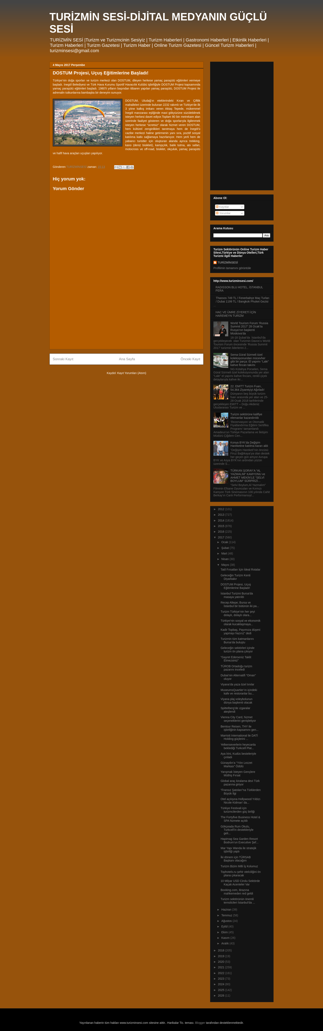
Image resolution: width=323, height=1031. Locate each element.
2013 (221, 514)
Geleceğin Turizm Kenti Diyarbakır (235, 577)
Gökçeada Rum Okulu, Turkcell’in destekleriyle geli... (237, 830)
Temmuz (227, 915)
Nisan (225, 559)
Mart (224, 553)
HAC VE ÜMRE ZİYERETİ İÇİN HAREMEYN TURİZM (236, 314)
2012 (221, 509)
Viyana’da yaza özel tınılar (237, 684)
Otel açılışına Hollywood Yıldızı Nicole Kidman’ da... (240, 800)
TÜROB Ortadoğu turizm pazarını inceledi (236, 668)
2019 (221, 956)
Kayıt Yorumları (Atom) (131, 373)
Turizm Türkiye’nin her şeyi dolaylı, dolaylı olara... (238, 613)
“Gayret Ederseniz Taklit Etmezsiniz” (236, 659)
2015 (221, 526)
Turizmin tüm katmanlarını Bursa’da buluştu (237, 640)
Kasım (225, 937)
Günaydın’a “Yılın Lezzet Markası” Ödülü (236, 764)
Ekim (224, 932)
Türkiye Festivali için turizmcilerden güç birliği (238, 809)
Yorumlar (223, 213)
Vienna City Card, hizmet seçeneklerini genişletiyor (238, 719)
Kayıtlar (222, 206)
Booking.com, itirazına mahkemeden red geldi (237, 891)
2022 (221, 973)
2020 (221, 961)
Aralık (225, 943)
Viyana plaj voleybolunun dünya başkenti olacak (237, 700)
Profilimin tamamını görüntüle (232, 268)
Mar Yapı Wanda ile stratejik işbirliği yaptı (238, 849)
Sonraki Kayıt (63, 359)
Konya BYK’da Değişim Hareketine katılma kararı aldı (249, 444)
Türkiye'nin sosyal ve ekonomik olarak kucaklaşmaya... (240, 622)
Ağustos (226, 921)
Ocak (225, 542)
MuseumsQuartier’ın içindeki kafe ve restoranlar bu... (239, 691)
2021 (221, 967)
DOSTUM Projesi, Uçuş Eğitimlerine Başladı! (236, 586)
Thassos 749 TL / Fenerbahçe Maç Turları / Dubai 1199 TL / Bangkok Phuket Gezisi (242, 299)
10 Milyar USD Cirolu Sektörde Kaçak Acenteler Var (240, 882)
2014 (221, 520)
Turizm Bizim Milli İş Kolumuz (239, 866)
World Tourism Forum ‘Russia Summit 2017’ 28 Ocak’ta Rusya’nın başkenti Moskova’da (249, 328)
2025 (221, 990)
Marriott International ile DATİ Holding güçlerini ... (239, 737)
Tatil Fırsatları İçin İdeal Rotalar (240, 569)
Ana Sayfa (127, 359)
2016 (221, 531)
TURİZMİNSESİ (228, 262)
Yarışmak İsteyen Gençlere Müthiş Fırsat (238, 773)
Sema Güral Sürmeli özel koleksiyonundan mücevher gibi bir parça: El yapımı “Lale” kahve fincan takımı (250, 360)
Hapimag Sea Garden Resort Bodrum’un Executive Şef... (240, 840)
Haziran (226, 909)
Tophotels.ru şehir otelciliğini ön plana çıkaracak (241, 873)
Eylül (224, 926)
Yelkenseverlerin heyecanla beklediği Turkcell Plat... (238, 746)
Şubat (225, 548)
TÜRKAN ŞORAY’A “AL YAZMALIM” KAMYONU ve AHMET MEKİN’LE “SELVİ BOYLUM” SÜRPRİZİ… (248, 476)
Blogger (200, 1022)
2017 (221, 537)
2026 (221, 995)
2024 (221, 984)
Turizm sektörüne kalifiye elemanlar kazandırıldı (246, 416)
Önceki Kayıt (190, 359)
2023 (221, 978)
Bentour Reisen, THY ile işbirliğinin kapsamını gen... (240, 728)
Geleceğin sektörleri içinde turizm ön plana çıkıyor (237, 649)
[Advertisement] (126, 317)
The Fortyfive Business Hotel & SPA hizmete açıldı (240, 819)
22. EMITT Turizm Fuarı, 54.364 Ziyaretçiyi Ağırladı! (247, 388)
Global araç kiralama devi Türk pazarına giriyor (240, 782)
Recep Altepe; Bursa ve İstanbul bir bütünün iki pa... (240, 604)
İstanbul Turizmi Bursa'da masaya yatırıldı (237, 595)
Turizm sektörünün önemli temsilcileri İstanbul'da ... (238, 900)
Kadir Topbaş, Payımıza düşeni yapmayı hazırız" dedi (240, 631)
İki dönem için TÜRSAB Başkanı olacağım (236, 859)
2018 (221, 950)
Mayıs (225, 564)
